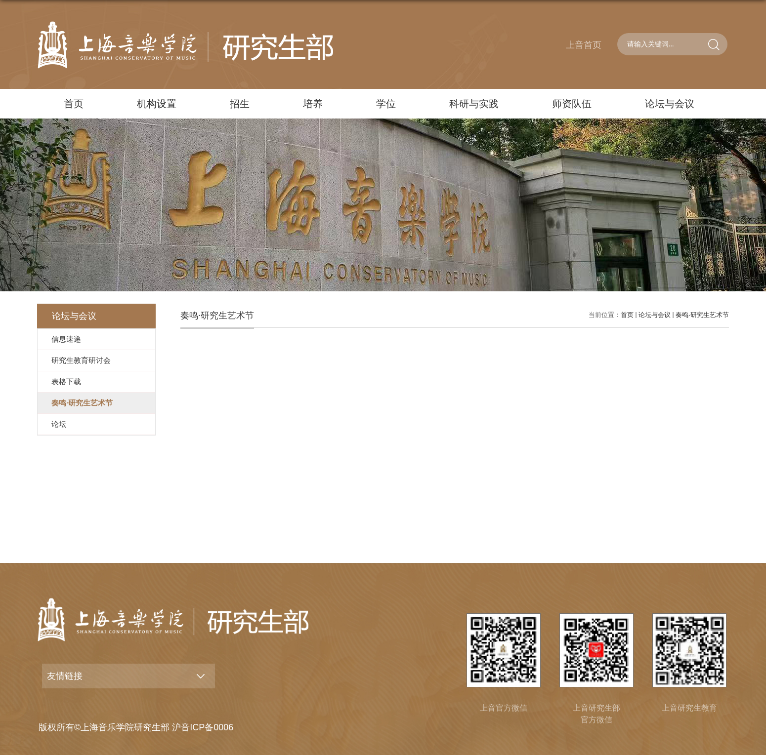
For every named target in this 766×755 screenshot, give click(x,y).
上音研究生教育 (689, 708)
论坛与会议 (669, 103)
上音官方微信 (503, 708)
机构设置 (156, 103)
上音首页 (583, 45)
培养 (313, 103)
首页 (74, 103)
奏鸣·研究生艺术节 (702, 314)
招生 (240, 103)
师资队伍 (572, 103)
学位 (386, 103)
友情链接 (65, 676)
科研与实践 (474, 103)
